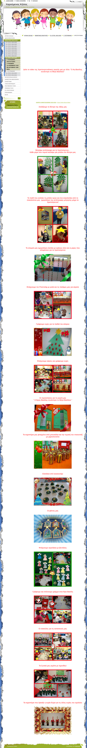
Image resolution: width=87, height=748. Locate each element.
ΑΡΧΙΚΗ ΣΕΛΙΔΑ (28, 35)
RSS (29, 0)
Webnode (77, 746)
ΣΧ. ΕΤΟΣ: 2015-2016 (55, 35)
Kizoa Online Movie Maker (63, 102)
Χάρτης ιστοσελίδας (21, 0)
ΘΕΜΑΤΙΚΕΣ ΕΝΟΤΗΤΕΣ (41, 35)
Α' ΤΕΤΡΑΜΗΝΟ (67, 35)
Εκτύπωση (35, 0)
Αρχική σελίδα (9, 0)
